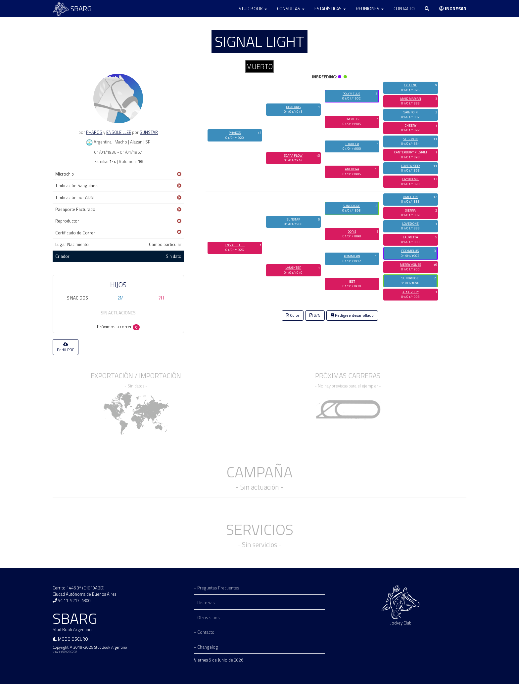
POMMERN (352, 256)
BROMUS (352, 119)
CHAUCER (352, 143)
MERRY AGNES (410, 264)
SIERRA (410, 210)
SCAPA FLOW (293, 155)
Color (292, 315)
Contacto (404, 8)
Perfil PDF (65, 347)
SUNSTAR (149, 132)
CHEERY (410, 125)
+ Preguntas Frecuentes (216, 587)
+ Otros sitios (207, 617)
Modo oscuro (73, 639)
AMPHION (410, 196)
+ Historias (204, 602)
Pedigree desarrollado (352, 315)
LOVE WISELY (410, 165)
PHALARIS (293, 106)
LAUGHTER (293, 267)
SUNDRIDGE (351, 205)
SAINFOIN (410, 112)
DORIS (352, 231)
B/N (314, 315)
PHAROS (94, 132)
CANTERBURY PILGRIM (410, 152)
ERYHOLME (410, 179)
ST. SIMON (410, 139)
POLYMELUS (351, 93)
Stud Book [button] (253, 8)
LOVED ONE (410, 223)
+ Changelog (206, 647)
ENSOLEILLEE (118, 132)
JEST (352, 281)
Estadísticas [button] (330, 8)
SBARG (72, 9)
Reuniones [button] (370, 8)
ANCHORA (352, 169)
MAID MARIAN (410, 98)
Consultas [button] (291, 8)
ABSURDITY (410, 292)
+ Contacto (204, 632)
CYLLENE (410, 85)
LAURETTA (410, 237)
